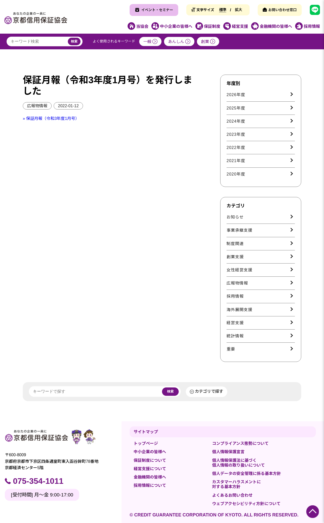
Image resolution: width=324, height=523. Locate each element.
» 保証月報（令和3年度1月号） (51, 118)
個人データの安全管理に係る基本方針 (246, 473)
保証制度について (150, 460)
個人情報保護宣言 (228, 452)
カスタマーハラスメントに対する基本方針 (236, 484)
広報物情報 (37, 106)
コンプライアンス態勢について (240, 443)
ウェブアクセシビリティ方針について (246, 504)
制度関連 (235, 244)
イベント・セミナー (157, 10)
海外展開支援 (239, 310)
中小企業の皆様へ (150, 452)
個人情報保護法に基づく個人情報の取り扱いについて (238, 462)
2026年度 (236, 95)
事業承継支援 (239, 230)
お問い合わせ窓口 (282, 10)
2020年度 (236, 174)
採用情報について (150, 485)
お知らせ (235, 217)
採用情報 (235, 296)
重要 (231, 349)
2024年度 (236, 121)
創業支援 (235, 257)
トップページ (146, 443)
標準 (222, 10)
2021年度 (236, 161)
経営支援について (150, 469)
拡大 (238, 10)
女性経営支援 (239, 270)
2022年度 (236, 147)
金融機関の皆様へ (150, 477)
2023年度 (236, 134)
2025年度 (236, 108)
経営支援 (235, 323)
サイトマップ (146, 432)
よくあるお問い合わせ (232, 495)
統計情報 (235, 336)
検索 (74, 41)
